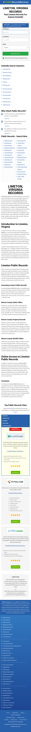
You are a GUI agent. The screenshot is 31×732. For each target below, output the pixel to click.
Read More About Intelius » (15, 493)
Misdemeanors (6, 78)
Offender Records (21, 157)
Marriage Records (7, 88)
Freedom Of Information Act (10, 660)
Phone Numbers (7, 95)
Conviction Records (7, 634)
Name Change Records (21, 154)
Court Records (8, 155)
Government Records (8, 665)
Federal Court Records (8, 658)
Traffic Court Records (8, 705)
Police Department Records (22, 168)
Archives (6, 719)
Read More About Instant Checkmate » (15, 545)
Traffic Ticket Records (20, 178)
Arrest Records (6, 69)
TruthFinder (15, 713)
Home (7, 713)
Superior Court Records (8, 702)
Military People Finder (8, 672)
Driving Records (8, 162)
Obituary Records (7, 676)
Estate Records (6, 655)
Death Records (6, 105)
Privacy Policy (23, 719)
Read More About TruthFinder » (15, 451)
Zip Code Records (7, 707)
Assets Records (6, 622)
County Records (8, 152)
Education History (7, 653)
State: (4, 44)
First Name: (6, 29)
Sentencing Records (7, 693)
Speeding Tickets (7, 72)
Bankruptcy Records (8, 627)
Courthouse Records (8, 643)
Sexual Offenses (7, 75)
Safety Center (21, 717)
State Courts (14, 719)
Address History (7, 101)
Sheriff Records (6, 695)
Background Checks (9, 148)
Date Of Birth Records (8, 648)
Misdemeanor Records (8, 674)
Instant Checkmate (15, 715)
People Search (21, 164)
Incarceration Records (20, 144)
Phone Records (6, 679)
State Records (6, 700)
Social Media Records (8, 698)
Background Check (7, 625)
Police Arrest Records (8, 681)
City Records (6, 632)
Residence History (22, 174)
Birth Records (6, 85)
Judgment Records (22, 148)
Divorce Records (7, 92)
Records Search (6, 688)
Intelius (22, 713)
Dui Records (7, 164)
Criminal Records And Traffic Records (12, 646)
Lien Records (20, 150)
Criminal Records (8, 157)
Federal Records (8, 167)
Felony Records (21, 140)
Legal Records (6, 98)
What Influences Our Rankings (15, 721)
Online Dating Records (21, 161)
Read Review (15, 472)
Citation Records (7, 629)
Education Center (10, 717)
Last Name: (6, 36)
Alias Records (7, 143)
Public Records (21, 171)
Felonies (5, 82)
